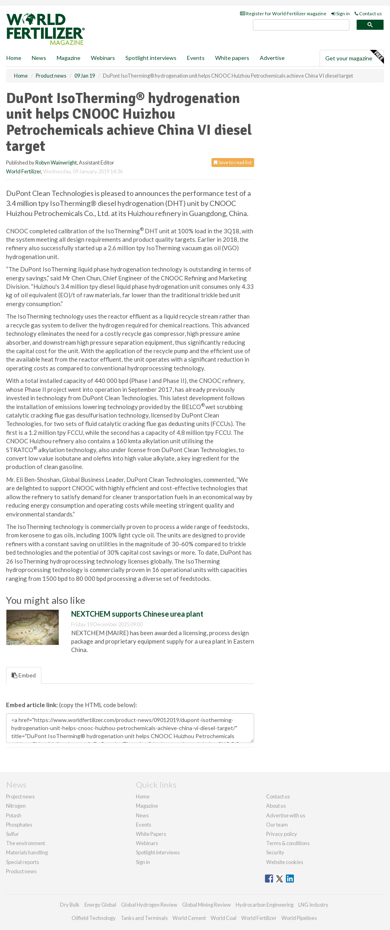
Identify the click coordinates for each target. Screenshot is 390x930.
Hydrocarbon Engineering (265, 904)
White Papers (151, 834)
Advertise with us (285, 815)
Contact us (368, 13)
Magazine (68, 57)
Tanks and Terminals (144, 918)
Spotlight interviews (151, 57)
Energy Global (100, 904)
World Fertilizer (23, 171)
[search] (301, 25)
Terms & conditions (288, 843)
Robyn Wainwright (56, 162)
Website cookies (284, 862)
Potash (13, 815)
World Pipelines (299, 918)
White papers (232, 57)
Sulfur (12, 834)
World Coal (223, 918)
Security (275, 852)
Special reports (22, 862)
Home (13, 57)
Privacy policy (281, 834)
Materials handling (27, 852)
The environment (25, 843)
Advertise (272, 57)
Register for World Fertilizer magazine (283, 13)
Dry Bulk (70, 904)
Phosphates (19, 824)
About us (276, 805)
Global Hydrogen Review (149, 904)
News (142, 815)
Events (196, 57)
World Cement (189, 918)
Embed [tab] (24, 675)
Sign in (340, 13)
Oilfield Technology (94, 918)
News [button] (39, 57)
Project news (20, 796)
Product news (21, 871)
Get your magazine (354, 57)
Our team (277, 824)
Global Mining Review (206, 904)
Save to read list (233, 162)
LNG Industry (313, 904)
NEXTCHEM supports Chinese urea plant (137, 613)
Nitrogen (16, 805)
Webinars (103, 57)
